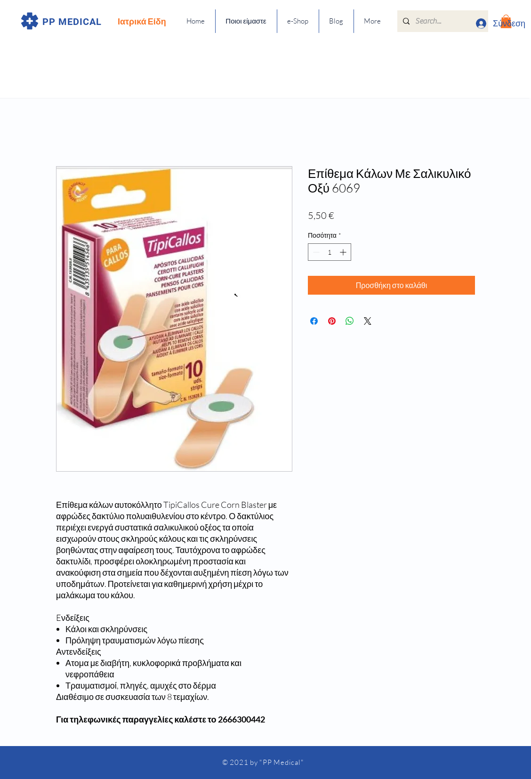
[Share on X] (367, 321)
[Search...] (441, 21)
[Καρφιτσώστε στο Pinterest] (332, 321)
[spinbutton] (329, 252)
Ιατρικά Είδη (142, 21)
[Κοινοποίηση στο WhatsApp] (349, 321)
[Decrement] (315, 252)
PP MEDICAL (72, 21)
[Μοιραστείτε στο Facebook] (314, 321)
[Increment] (344, 252)
